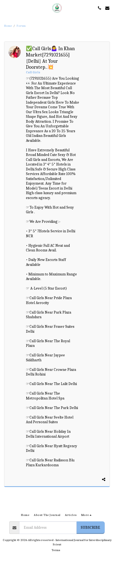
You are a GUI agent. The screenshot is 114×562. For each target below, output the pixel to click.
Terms (56, 550)
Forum (21, 26)
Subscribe (90, 527)
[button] (6, 8)
